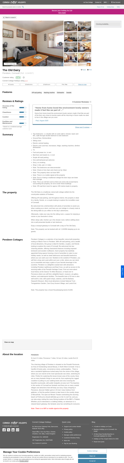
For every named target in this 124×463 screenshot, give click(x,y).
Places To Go (100, 7)
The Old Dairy (11, 70)
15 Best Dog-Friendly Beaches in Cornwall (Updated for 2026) (104, 435)
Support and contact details (72, 426)
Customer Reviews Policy (72, 438)
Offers (118, 7)
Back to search (10, 17)
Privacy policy (68, 429)
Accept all (92, 461)
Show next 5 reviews (82, 127)
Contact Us (98, 2)
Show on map (82, 84)
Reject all (92, 456)
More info (67, 440)
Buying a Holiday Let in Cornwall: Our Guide (105, 430)
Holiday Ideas (110, 7)
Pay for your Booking (70, 443)
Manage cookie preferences (72, 435)
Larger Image (10, 63)
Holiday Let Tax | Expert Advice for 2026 (106, 439)
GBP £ (106, 2)
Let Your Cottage (88, 2)
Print (90, 70)
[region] (62, 455)
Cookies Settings (92, 451)
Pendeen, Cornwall (18, 73)
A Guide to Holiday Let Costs (103, 426)
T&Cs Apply (62, 13)
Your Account (115, 2)
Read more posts (99, 441)
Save (84, 70)
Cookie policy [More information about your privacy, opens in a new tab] (24, 461)
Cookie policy (68, 432)
